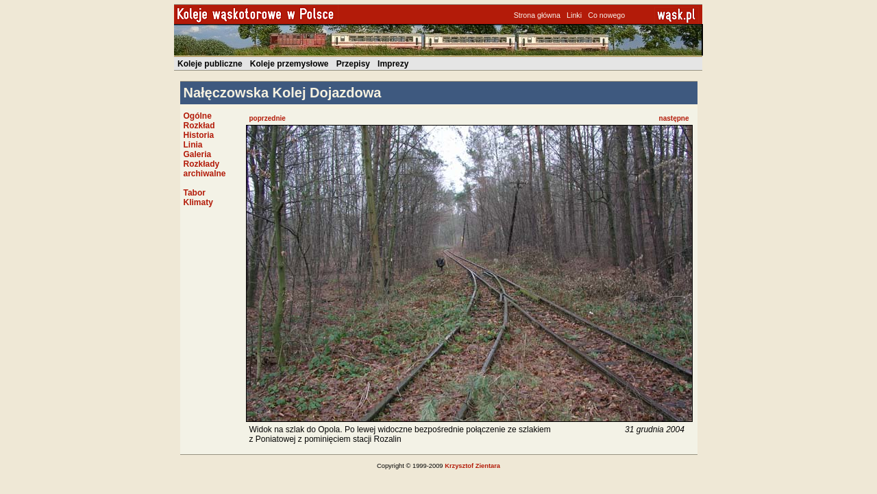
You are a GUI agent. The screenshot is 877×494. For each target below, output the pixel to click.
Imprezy (393, 64)
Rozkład (199, 125)
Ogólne (198, 116)
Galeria (198, 154)
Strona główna (537, 15)
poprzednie (267, 118)
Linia (193, 145)
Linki (574, 15)
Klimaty (198, 202)
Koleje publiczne (210, 64)
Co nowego (606, 15)
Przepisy (353, 64)
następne (674, 118)
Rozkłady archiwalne (205, 168)
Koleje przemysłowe (289, 64)
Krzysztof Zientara (472, 465)
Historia (199, 135)
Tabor (195, 193)
